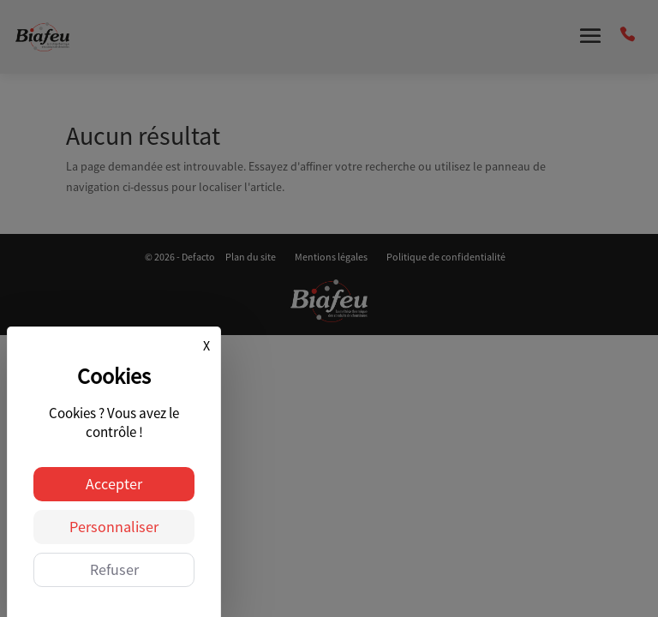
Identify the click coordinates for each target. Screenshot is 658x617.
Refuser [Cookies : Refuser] (114, 569)
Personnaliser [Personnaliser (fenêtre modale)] (114, 526)
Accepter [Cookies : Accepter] (114, 484)
